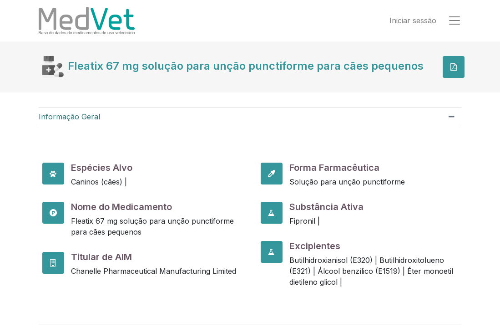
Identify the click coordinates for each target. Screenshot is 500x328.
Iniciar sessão (412, 21)
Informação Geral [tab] (69, 117)
